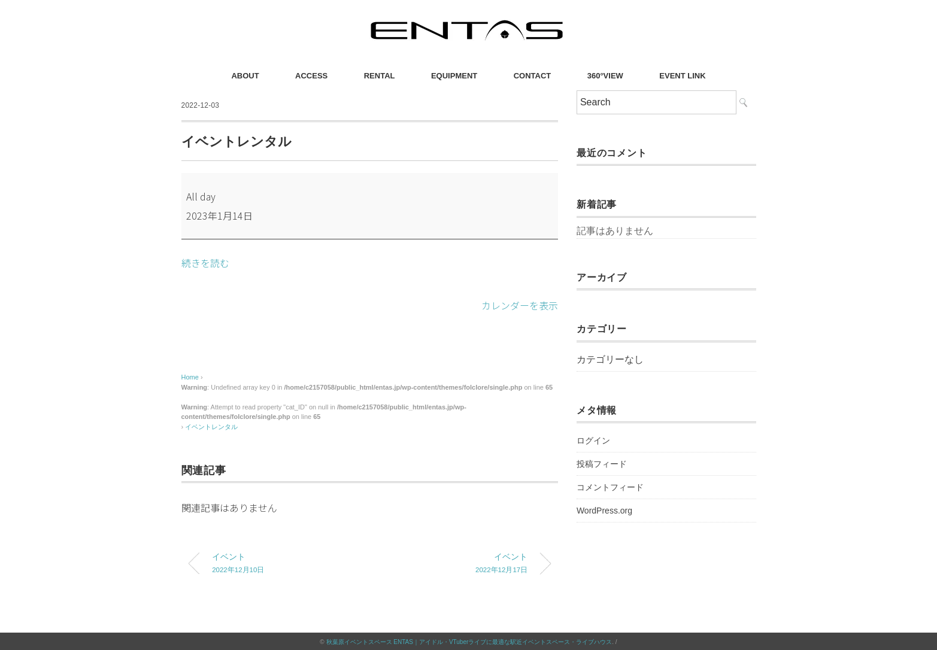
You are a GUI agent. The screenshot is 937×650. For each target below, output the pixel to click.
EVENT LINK (682, 75)
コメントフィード (610, 487)
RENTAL (379, 75)
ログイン (593, 440)
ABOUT (245, 75)
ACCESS (311, 75)
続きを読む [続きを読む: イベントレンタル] (205, 263)
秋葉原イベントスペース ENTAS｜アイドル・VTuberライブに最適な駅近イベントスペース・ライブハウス (469, 640)
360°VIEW (605, 75)
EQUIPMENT (454, 75)
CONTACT (532, 75)
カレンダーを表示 (519, 304)
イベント (281, 563)
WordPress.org (604, 510)
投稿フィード (602, 464)
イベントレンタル (211, 425)
